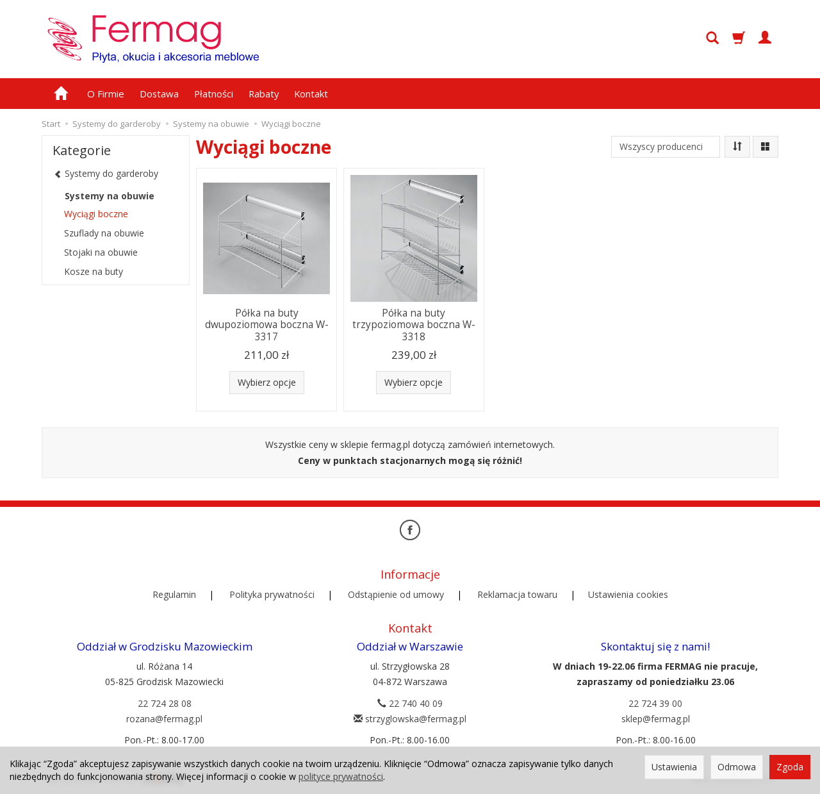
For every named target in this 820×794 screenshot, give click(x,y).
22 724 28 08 (165, 703)
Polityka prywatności (272, 594)
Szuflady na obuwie (104, 233)
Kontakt (311, 93)
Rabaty (264, 93)
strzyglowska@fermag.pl (410, 719)
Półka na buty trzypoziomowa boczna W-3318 (413, 324)
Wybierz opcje (267, 382)
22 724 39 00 (655, 703)
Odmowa (737, 767)
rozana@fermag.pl (164, 719)
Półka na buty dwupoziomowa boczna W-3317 (267, 324)
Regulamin (174, 594)
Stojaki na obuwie (101, 252)
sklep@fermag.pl (655, 719)
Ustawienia (674, 767)
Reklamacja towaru (517, 594)
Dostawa (159, 93)
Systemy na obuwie (109, 196)
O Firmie (105, 93)
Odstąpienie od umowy (396, 594)
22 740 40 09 (410, 703)
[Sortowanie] (737, 147)
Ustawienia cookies (628, 594)
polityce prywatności (341, 776)
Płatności (213, 93)
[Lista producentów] (665, 147)
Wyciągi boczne (96, 214)
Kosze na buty (93, 271)
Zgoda (789, 767)
